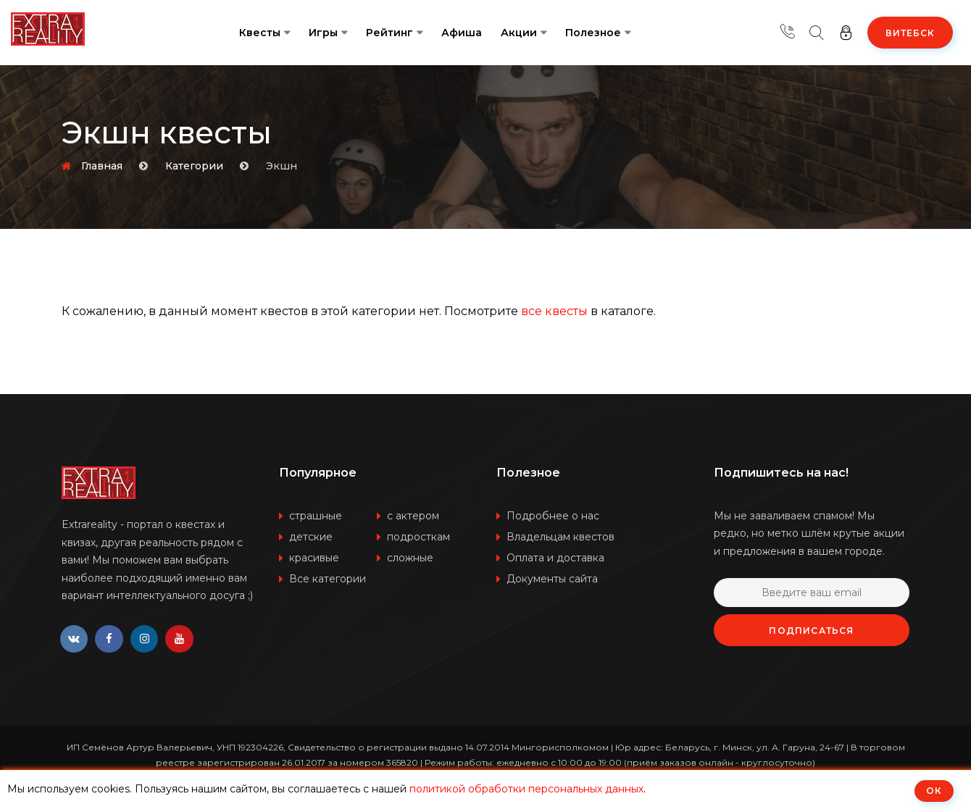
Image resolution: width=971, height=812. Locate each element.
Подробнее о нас (553, 515)
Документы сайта (552, 578)
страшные (315, 515)
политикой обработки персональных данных (526, 788)
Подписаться (811, 630)
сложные (410, 557)
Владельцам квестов (560, 536)
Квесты (259, 32)
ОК (934, 790)
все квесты (554, 311)
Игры (323, 32)
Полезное (593, 32)
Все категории (327, 578)
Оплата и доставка (555, 557)
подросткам (418, 536)
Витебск (910, 33)
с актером (413, 515)
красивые (314, 557)
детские (311, 536)
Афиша (461, 32)
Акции (519, 32)
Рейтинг (389, 32)
